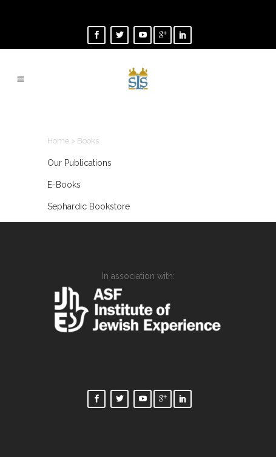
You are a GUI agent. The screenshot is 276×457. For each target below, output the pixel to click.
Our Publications (79, 163)
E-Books (64, 184)
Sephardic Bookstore (88, 206)
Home (58, 140)
